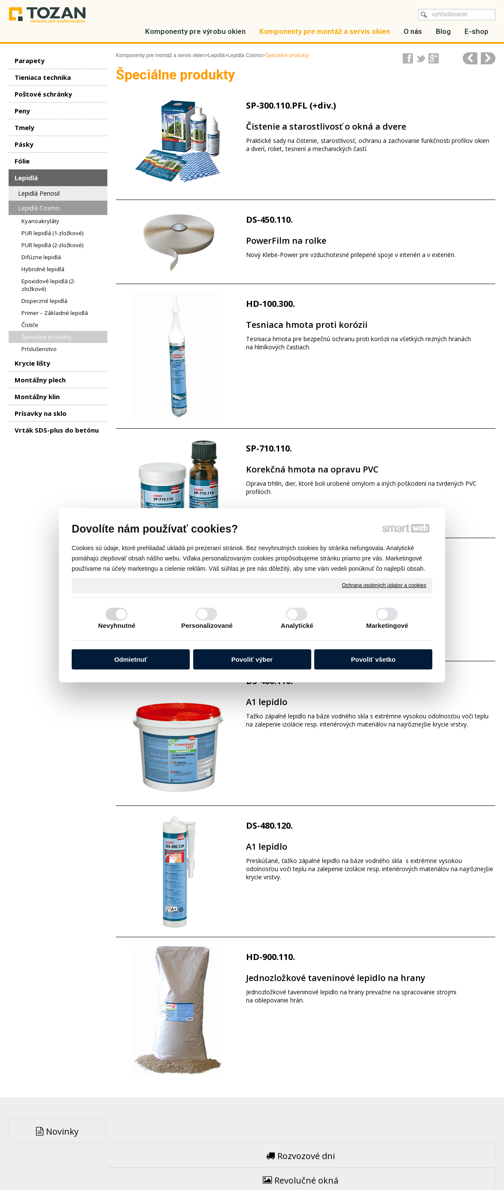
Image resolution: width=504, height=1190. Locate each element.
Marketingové (387, 625)
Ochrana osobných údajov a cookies (384, 585)
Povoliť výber (252, 659)
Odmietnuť (130, 659)
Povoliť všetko (373, 659)
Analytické (297, 625)
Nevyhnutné (117, 625)
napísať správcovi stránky (233, 1164)
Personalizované (207, 625)
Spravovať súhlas (389, 1164)
